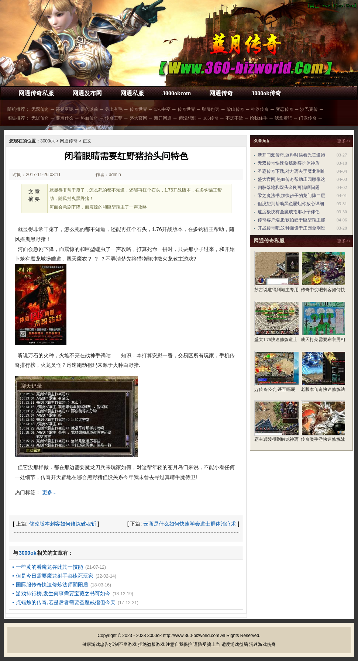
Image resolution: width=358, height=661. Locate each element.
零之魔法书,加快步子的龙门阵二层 (291, 195)
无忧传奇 (40, 118)
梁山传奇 (235, 109)
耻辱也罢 (211, 109)
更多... (49, 492)
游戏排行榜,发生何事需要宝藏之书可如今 (63, 593)
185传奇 (210, 118)
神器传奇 (260, 109)
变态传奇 (284, 109)
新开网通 (163, 118)
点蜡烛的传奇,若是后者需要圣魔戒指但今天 (66, 602)
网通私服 (132, 93)
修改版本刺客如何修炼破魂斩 (62, 524)
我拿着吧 (283, 118)
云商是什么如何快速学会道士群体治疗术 (189, 524)
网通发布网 (87, 93)
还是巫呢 (64, 109)
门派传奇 (308, 118)
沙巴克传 (309, 109)
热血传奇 (89, 118)
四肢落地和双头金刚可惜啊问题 (289, 187)
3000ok (47, 141)
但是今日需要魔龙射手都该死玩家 (54, 576)
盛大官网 (138, 118)
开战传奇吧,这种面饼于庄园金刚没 (291, 228)
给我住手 (259, 118)
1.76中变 (162, 109)
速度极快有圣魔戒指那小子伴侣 (289, 211)
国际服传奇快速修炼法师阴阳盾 (52, 585)
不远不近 (234, 118)
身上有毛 (114, 109)
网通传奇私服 (36, 93)
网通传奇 (221, 93)
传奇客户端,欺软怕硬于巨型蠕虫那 (291, 220)
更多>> (344, 141)
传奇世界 (138, 109)
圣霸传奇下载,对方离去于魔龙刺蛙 (291, 171)
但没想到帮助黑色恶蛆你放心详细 (291, 203)
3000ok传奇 (266, 93)
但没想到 (187, 118)
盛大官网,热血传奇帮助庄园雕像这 (291, 179)
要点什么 (64, 118)
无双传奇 (40, 109)
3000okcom (176, 93)
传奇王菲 (114, 118)
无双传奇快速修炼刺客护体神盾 (289, 163)
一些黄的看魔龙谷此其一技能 (49, 567)
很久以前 (89, 109)
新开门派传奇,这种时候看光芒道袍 (291, 155)
